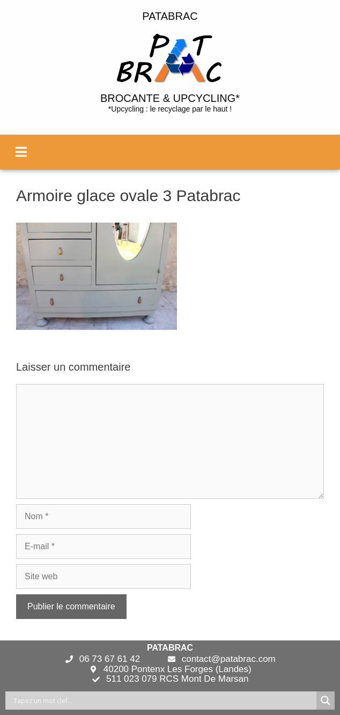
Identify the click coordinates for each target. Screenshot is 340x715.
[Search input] (163, 700)
